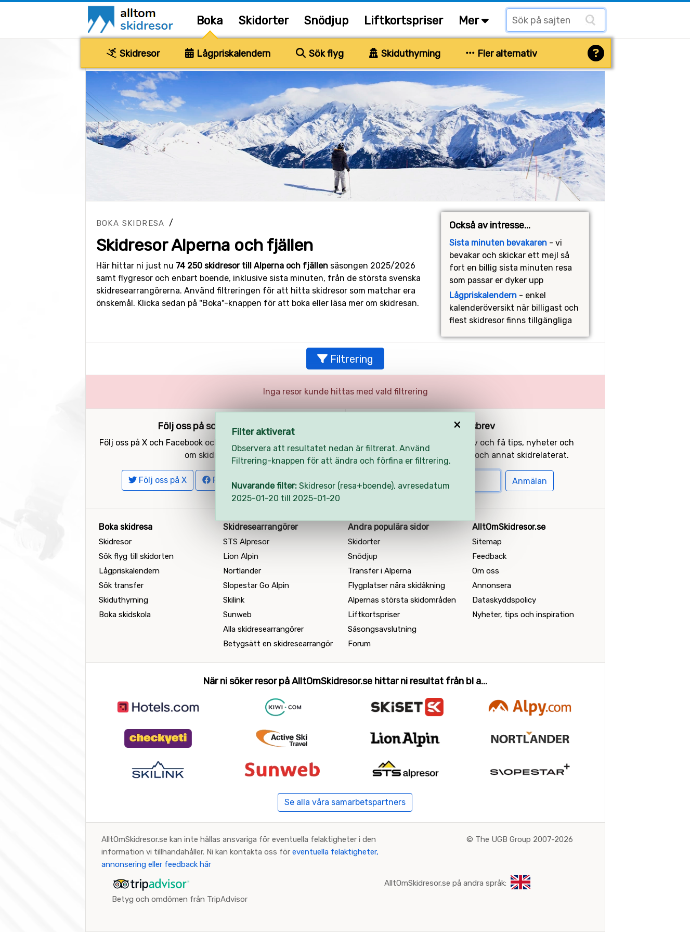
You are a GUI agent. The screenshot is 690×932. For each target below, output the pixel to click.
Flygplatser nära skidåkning (396, 585)
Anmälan (529, 481)
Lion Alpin (240, 556)
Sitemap (487, 541)
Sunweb (237, 614)
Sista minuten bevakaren (498, 243)
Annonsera (491, 585)
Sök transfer (121, 585)
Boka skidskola (125, 614)
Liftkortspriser (403, 21)
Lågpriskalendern (228, 53)
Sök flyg (320, 53)
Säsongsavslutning (382, 629)
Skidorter (264, 21)
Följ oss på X (157, 480)
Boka (210, 21)
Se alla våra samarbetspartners (345, 802)
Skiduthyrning (404, 53)
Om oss (485, 571)
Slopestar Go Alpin (256, 585)
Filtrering (345, 359)
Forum (359, 643)
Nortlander (242, 571)
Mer (474, 21)
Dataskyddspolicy (504, 600)
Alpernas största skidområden (402, 600)
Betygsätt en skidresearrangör (278, 643)
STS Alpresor (246, 541)
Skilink (233, 600)
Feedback (489, 556)
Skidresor (133, 53)
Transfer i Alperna (379, 571)
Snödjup (326, 21)
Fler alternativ (502, 53)
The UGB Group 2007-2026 (524, 839)
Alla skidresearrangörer (263, 629)
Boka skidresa (130, 223)
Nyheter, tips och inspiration (523, 614)
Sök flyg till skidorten (136, 556)
